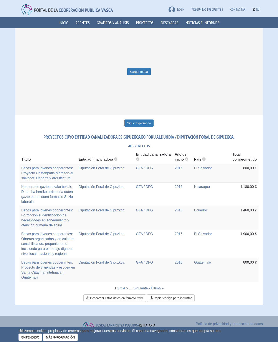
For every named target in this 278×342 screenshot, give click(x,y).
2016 (178, 168)
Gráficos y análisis (113, 22)
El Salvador (203, 168)
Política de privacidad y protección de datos (229, 324)
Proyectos (145, 22)
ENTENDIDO (30, 337)
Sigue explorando (139, 123)
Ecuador (200, 210)
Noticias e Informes (202, 22)
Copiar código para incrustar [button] (171, 298)
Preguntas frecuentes (207, 9)
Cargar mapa (139, 71)
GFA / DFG (144, 168)
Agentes (83, 22)
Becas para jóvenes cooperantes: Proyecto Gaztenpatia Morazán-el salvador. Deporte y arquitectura (47, 173)
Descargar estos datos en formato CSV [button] (114, 298)
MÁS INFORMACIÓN (60, 337)
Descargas (169, 22)
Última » (157, 288)
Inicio (63, 22)
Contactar (237, 9)
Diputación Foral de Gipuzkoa (101, 168)
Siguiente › (141, 288)
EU (258, 9)
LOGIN (176, 9)
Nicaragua (202, 187)
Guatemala (202, 262)
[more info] (186, 159)
